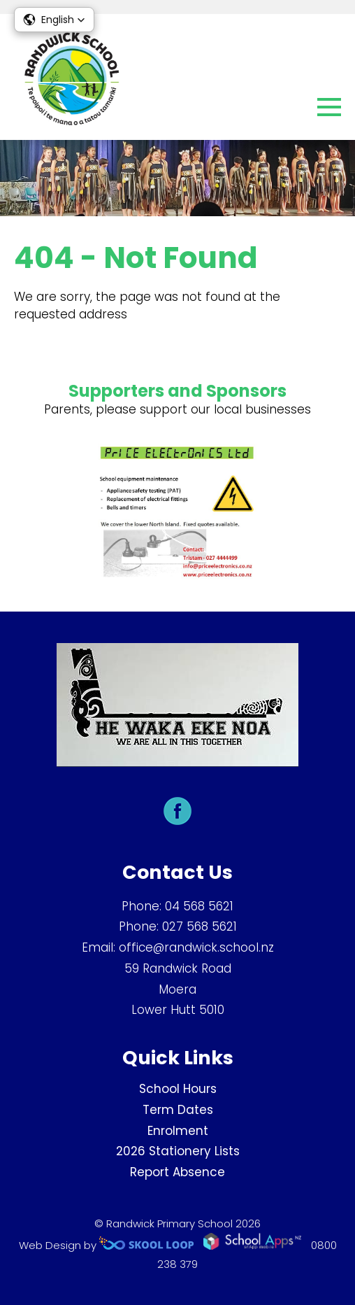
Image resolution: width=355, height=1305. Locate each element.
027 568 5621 (199, 926)
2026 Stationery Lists (178, 1151)
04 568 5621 (199, 906)
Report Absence (177, 1172)
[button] (54, 19)
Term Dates (178, 1109)
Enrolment (177, 1130)
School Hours (178, 1088)
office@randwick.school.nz (196, 947)
